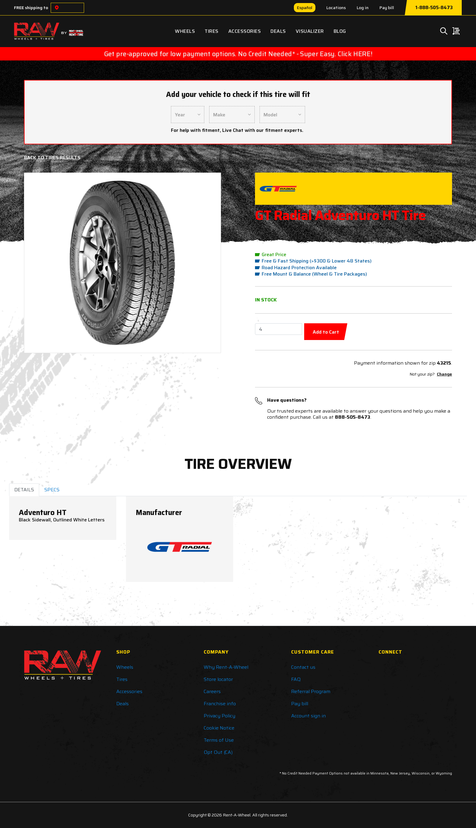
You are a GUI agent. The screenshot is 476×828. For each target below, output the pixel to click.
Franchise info (220, 703)
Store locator (218, 679)
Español (304, 7)
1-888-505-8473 (434, 7)
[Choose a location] (56, 7)
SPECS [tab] (51, 489)
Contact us (303, 667)
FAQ (296, 679)
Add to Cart (326, 332)
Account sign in (308, 716)
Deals (278, 31)
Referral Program (310, 691)
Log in (363, 7)
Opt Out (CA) (218, 752)
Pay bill (386, 7)
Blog (340, 31)
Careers (212, 691)
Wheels (185, 31)
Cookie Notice (219, 728)
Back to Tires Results (52, 157)
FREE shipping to (31, 7)
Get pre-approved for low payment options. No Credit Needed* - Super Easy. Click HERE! (238, 54)
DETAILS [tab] (24, 489)
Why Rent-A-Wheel (226, 667)
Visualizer (310, 31)
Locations (336, 7)
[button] (44, 263)
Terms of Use (219, 740)
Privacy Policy (219, 716)
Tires (212, 31)
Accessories (244, 31)
